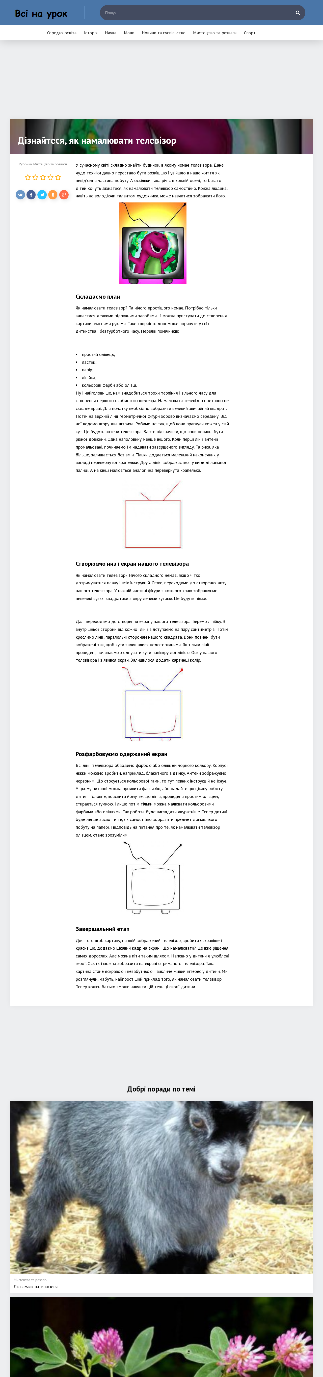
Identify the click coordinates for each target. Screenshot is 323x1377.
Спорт (250, 33)
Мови (129, 33)
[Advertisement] (161, 83)
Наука (110, 33)
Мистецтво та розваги (214, 33)
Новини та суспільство (163, 33)
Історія (90, 33)
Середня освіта (61, 33)
